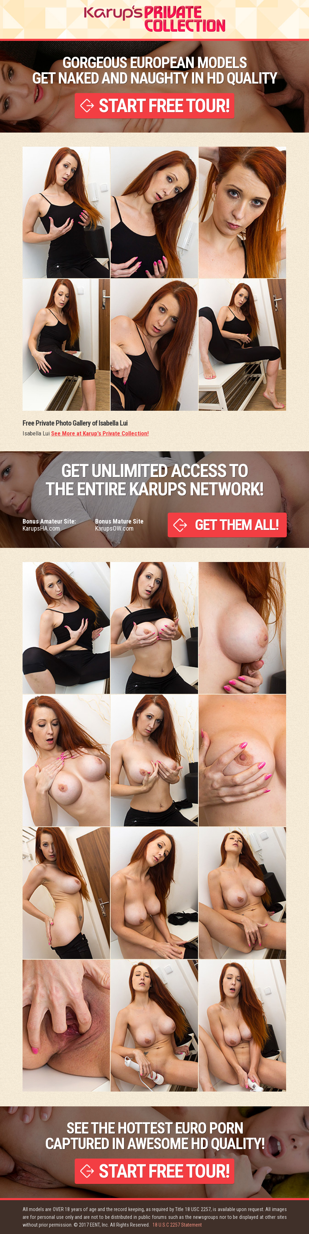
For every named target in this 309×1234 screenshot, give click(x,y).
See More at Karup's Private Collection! (100, 433)
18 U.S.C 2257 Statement (177, 1225)
